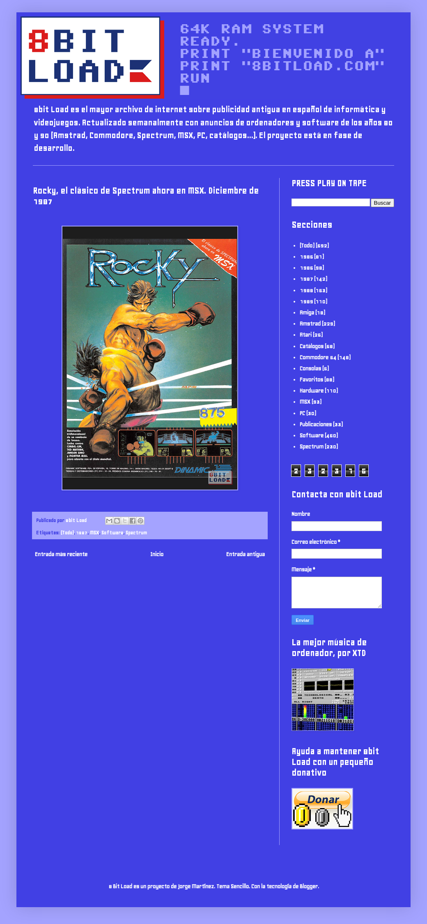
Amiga (307, 312)
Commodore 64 (318, 357)
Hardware (312, 390)
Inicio (156, 554)
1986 (306, 267)
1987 (81, 532)
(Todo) (67, 532)
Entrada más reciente (61, 554)
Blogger (309, 886)
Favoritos (311, 379)
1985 (306, 256)
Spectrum (136, 532)
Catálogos (312, 346)
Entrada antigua (245, 554)
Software (112, 532)
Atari (306, 334)
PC (302, 413)
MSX (94, 532)
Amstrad (310, 323)
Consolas (310, 368)
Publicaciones (316, 424)
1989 (306, 301)
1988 (306, 290)
